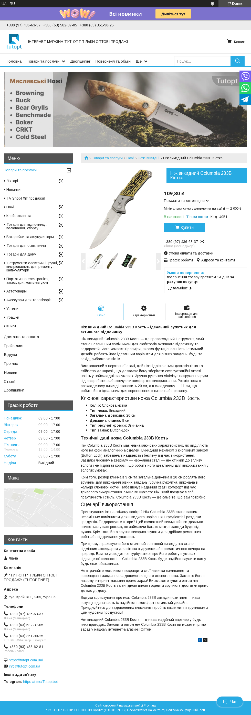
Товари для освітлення (26, 245)
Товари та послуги (43, 61)
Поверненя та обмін (113, 61)
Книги (11, 326)
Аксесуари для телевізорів (28, 300)
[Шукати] (238, 61)
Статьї (9, 381)
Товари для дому (21, 254)
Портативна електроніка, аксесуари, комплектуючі (27, 281)
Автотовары (16, 291)
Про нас (11, 363)
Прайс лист (14, 346)
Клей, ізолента (18, 216)
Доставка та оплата (21, 337)
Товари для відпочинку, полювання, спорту (26, 226)
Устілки (12, 309)
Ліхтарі (12, 181)
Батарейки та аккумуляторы (30, 237)
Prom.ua (150, 705)
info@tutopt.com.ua (24, 666)
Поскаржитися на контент (145, 710)
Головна (14, 61)
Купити (187, 227)
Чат (230, 701)
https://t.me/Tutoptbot (40, 682)
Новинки (13, 190)
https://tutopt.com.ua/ (26, 660)
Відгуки (10, 354)
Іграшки (12, 317)
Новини (10, 372)
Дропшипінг (80, 61)
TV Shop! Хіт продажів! (25, 198)
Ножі (130, 158)
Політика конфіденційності (185, 710)
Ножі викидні (148, 158)
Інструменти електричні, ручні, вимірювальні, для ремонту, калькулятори (32, 266)
